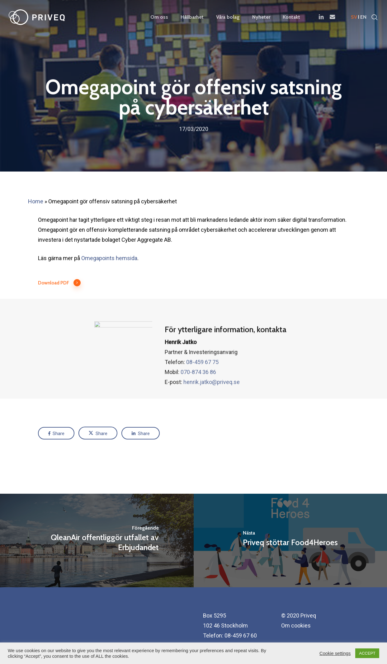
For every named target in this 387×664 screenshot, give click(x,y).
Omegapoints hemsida (109, 258)
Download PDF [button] (59, 282)
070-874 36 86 (198, 386)
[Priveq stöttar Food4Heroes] (290, 540)
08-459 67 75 (202, 376)
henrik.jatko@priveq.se (211, 396)
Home (35, 201)
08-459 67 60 (240, 635)
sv (354, 17)
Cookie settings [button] (335, 653)
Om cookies (296, 625)
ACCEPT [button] (367, 653)
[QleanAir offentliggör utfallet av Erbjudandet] (97, 540)
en (363, 17)
